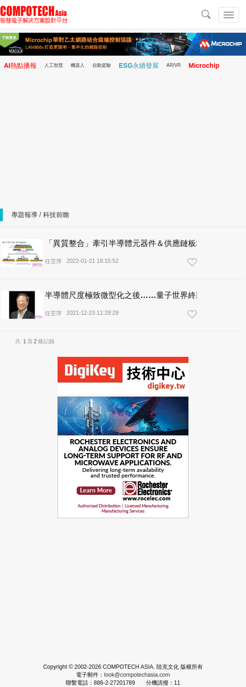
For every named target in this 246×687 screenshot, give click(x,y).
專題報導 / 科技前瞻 (40, 214)
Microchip (203, 65)
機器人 (78, 65)
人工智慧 (53, 65)
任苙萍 (53, 261)
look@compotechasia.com (137, 675)
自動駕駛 (102, 65)
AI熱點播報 (20, 65)
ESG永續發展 (139, 65)
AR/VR (173, 65)
